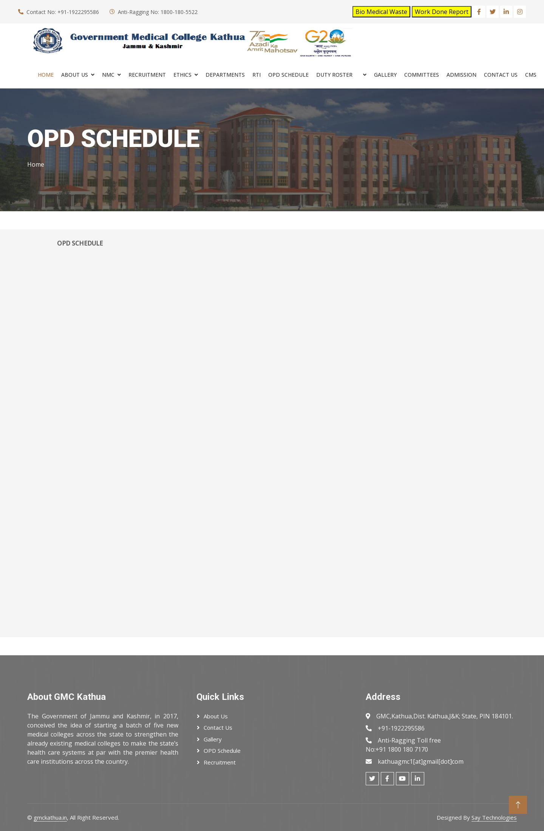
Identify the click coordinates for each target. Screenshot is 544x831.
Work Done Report (441, 12)
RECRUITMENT (147, 74)
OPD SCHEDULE (288, 74)
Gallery (385, 74)
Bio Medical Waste (381, 12)
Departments (225, 74)
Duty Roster (334, 74)
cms (530, 74)
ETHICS (182, 74)
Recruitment (220, 762)
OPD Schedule (222, 750)
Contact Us (501, 74)
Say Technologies (494, 817)
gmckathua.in (50, 817)
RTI (256, 74)
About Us (74, 74)
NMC (108, 74)
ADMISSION (461, 74)
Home (46, 74)
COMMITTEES (421, 74)
